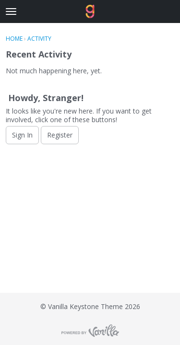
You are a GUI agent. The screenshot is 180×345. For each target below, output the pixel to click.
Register (59, 134)
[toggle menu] (11, 11)
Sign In (22, 134)
